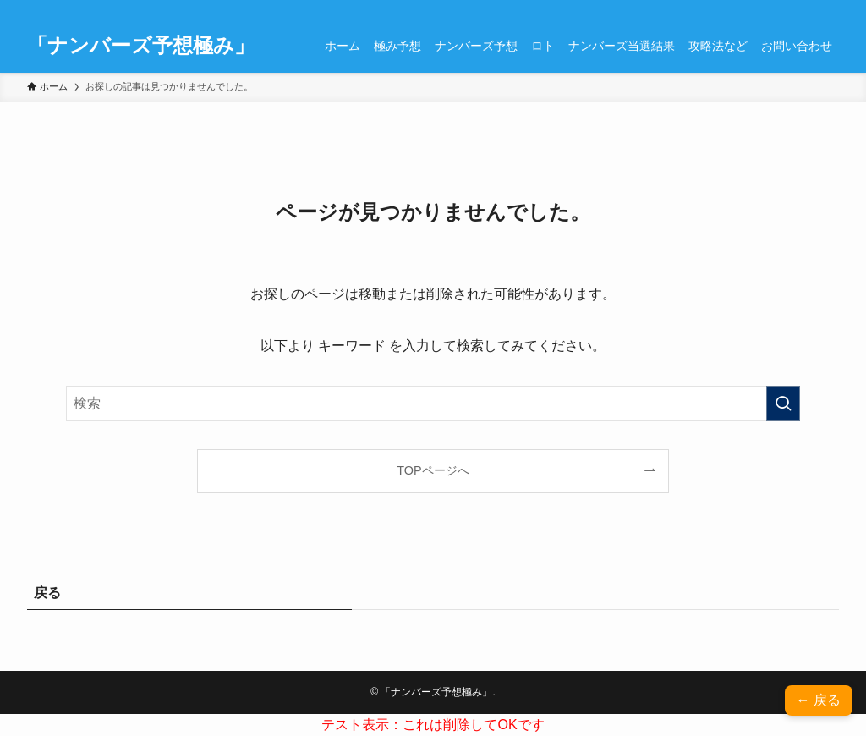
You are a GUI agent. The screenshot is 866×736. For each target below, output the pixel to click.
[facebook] (718, 9)
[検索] (828, 9)
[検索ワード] (433, 403)
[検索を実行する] (783, 403)
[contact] (806, 9)
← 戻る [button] (819, 700)
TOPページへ (433, 470)
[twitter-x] (740, 9)
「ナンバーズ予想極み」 (141, 46)
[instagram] (762, 9)
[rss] (784, 9)
